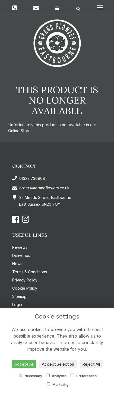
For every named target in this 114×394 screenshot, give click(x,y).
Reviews (19, 247)
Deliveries (21, 255)
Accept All (24, 364)
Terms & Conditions (29, 271)
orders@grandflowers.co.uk (40, 188)
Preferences (84, 376)
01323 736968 (28, 178)
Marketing (58, 384)
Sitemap (19, 296)
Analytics (56, 376)
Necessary (30, 376)
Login (17, 304)
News (17, 263)
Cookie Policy (24, 288)
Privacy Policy (24, 280)
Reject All (91, 364)
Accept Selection (58, 364)
